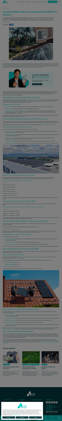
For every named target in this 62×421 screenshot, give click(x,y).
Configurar (22, 417)
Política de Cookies (16, 414)
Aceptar (35, 417)
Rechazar (9, 417)
